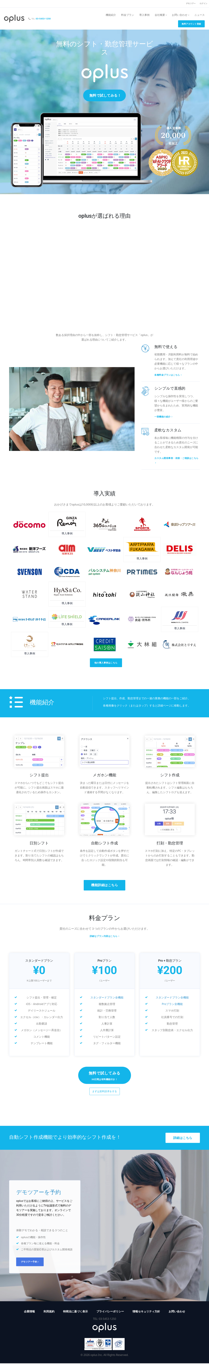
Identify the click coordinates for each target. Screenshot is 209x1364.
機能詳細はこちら (104, 886)
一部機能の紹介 (163, 416)
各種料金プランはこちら (168, 374)
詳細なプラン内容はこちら (104, 936)
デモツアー (191, 3)
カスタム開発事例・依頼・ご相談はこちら (176, 460)
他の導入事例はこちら (106, 663)
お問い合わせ (177, 1312)
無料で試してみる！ (105, 95)
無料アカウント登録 (191, 24)
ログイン (203, 3)
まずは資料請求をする (104, 1091)
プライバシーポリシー (110, 1312)
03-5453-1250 (43, 18)
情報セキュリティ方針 (146, 1312)
